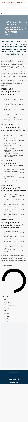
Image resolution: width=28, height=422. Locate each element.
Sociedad (14, 3)
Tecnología (6, 319)
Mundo (12, 2)
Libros (5, 307)
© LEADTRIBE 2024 (14, 382)
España (8, 2)
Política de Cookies (14, 379)
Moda (5, 310)
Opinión (19, 3)
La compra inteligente (8, 305)
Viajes (5, 321)
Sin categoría (7, 318)
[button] (24, 265)
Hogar (5, 304)
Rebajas (5, 315)
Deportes (23, 2)
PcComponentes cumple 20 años (8, 60)
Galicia (3, 2)
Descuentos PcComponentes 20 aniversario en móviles (12, 163)
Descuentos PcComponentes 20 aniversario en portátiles (13, 127)
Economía (18, 2)
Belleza (5, 299)
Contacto (4, 377)
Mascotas (6, 308)
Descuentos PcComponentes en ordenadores (10, 91)
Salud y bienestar (7, 316)
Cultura (9, 3)
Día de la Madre (7, 302)
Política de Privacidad (20, 377)
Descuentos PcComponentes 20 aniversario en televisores (13, 188)
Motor (5, 312)
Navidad (6, 313)
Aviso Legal (11, 377)
